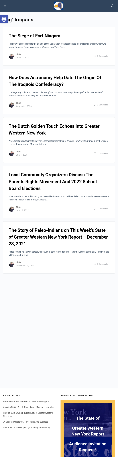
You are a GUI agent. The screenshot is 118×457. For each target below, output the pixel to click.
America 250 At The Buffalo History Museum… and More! (29, 407)
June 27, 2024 (23, 57)
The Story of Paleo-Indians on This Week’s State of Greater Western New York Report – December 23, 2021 (58, 237)
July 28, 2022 (22, 210)
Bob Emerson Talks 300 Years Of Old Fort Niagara (26, 401)
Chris (18, 54)
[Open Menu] (5, 5)
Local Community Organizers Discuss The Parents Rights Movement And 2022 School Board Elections (53, 181)
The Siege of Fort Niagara (34, 35)
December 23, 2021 (25, 265)
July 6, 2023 (22, 155)
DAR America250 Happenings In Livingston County (26, 427)
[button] (4, 19)
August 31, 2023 (24, 106)
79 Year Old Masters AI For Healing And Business (25, 422)
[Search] (112, 6)
